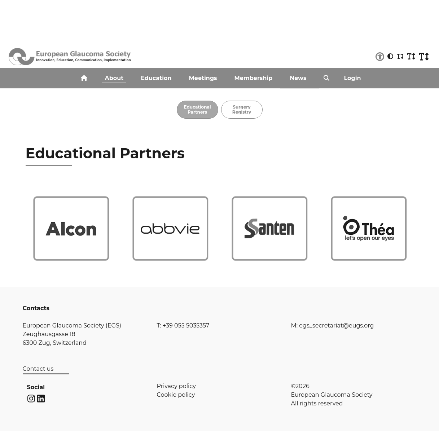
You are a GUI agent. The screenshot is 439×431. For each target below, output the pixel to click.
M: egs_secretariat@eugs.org (332, 325)
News (298, 78)
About (114, 78)
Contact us (38, 368)
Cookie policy (176, 394)
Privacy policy (176, 386)
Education (156, 78)
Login (352, 78)
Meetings (203, 78)
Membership (253, 78)
